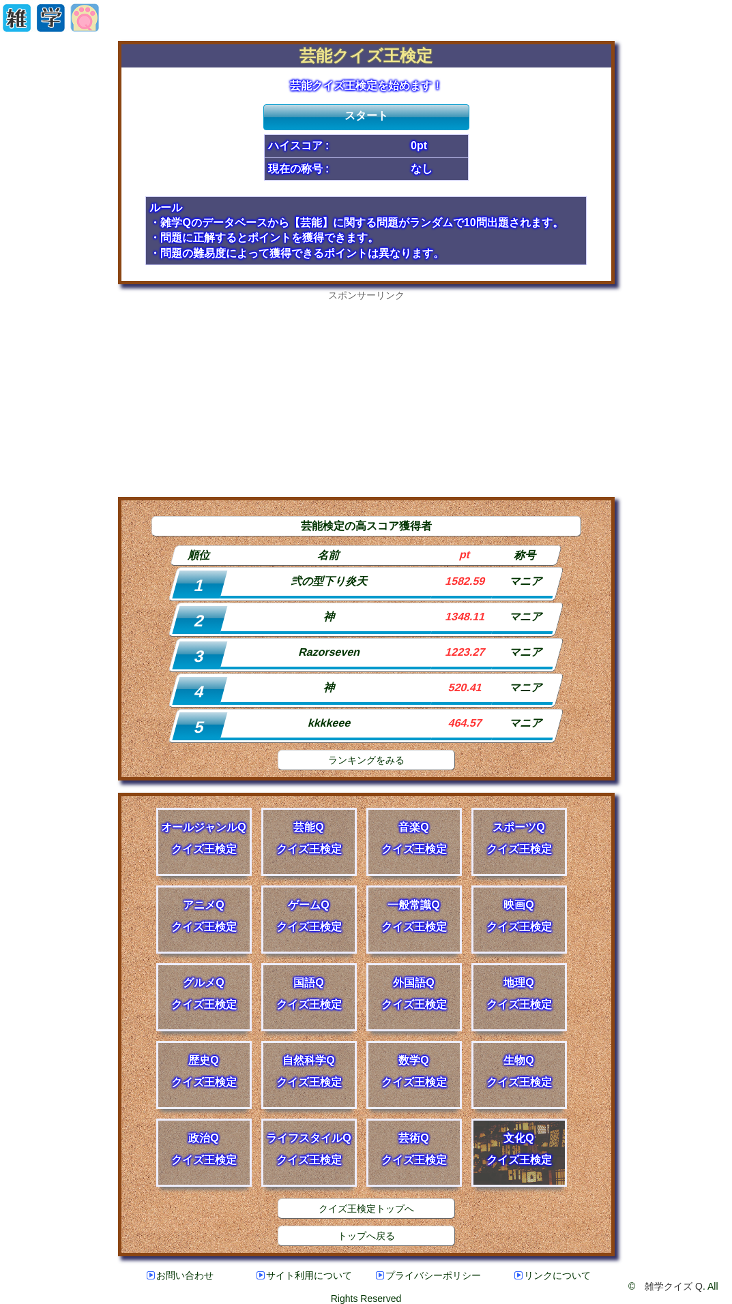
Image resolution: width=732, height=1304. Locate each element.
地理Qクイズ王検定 (519, 993)
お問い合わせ (180, 1275)
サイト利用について (304, 1275)
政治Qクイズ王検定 (204, 1149)
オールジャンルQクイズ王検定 (203, 838)
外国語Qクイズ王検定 (414, 993)
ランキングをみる (366, 760)
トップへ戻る (366, 1235)
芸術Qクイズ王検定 (414, 1149)
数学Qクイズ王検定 (414, 1071)
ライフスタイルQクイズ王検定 (308, 1149)
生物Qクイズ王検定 (519, 1071)
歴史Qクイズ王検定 (204, 1071)
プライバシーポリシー (428, 1275)
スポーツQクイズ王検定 (519, 838)
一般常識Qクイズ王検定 (414, 915)
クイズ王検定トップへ (366, 1208)
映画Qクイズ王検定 (519, 915)
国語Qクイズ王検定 (309, 993)
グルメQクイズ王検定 (204, 993)
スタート (366, 115)
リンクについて (552, 1275)
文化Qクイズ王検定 (519, 1149)
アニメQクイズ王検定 (204, 915)
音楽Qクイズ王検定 (414, 838)
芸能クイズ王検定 (366, 55)
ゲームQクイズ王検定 (309, 915)
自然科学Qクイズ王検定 (309, 1071)
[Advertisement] (366, 397)
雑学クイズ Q (674, 1286)
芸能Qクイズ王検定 (309, 838)
